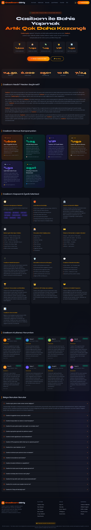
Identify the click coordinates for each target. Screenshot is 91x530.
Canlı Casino (40, 509)
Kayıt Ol (61, 504)
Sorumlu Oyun (84, 511)
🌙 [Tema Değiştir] (75, 2)
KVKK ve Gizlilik (84, 509)
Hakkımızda (40, 2)
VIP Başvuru (62, 511)
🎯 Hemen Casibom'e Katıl (38, 59)
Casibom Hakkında (85, 504)
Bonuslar (47, 2)
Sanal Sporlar (40, 516)
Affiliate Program (85, 507)
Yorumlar (62, 2)
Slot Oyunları (40, 511)
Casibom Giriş (40, 504)
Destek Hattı (62, 514)
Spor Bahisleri (40, 507)
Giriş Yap (61, 507)
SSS (67, 2)
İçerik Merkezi (54, 2)
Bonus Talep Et (62, 509)
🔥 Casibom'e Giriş (83, 2)
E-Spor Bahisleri (41, 514)
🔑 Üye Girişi (57, 59)
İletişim (82, 514)
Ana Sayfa (33, 2)
